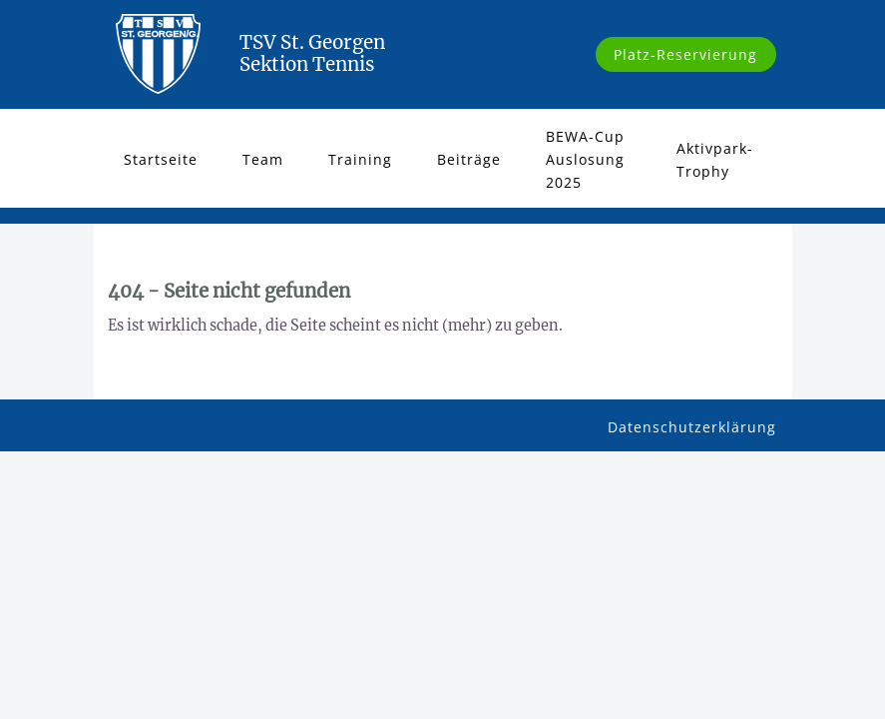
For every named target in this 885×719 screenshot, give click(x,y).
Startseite (161, 159)
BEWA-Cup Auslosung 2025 (585, 159)
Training (360, 159)
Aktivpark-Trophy (714, 160)
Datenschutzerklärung (692, 426)
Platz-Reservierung (685, 54)
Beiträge (469, 159)
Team (262, 159)
